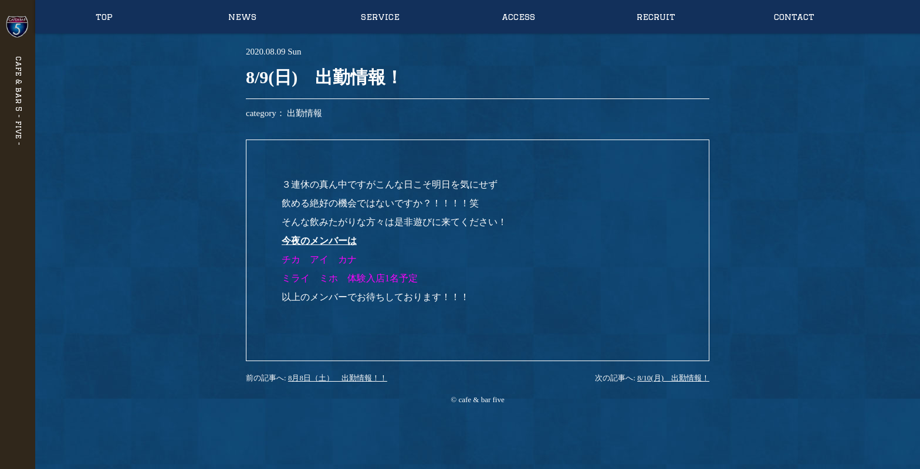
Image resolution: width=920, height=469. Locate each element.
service (380, 17)
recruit (656, 17)
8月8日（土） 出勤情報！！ (337, 377)
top (104, 17)
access (518, 17)
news (242, 17)
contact (794, 17)
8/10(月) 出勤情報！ (673, 377)
